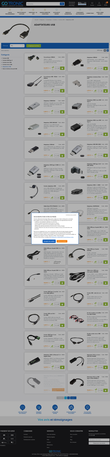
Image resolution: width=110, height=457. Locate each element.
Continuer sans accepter (71, 214)
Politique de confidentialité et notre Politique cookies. (62, 237)
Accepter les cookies (49, 241)
